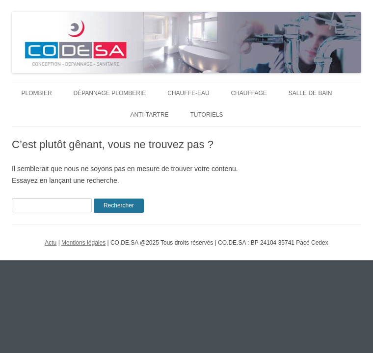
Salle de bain (310, 93)
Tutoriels (206, 114)
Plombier (37, 93)
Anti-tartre (149, 114)
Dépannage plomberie (110, 93)
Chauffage (248, 93)
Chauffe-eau (188, 93)
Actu (50, 242)
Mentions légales (83, 242)
